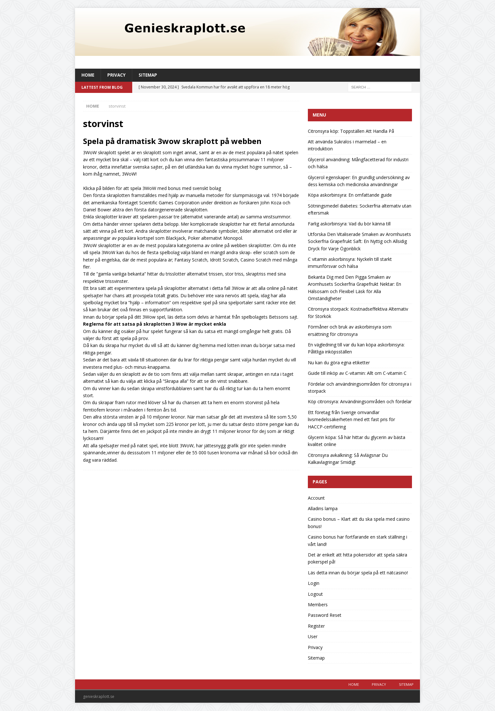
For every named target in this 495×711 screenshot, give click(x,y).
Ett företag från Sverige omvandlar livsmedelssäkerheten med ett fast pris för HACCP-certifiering (351, 420)
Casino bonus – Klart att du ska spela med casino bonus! (359, 522)
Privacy (117, 75)
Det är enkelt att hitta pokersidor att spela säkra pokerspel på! (357, 558)
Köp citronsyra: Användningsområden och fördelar (360, 402)
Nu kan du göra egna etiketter (339, 363)
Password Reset (324, 615)
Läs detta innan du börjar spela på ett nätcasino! (358, 573)
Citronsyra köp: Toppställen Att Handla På (351, 131)
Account (316, 498)
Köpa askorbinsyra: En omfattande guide (350, 195)
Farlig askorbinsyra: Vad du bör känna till (349, 224)
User (312, 637)
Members (318, 605)
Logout (315, 594)
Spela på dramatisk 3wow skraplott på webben (172, 141)
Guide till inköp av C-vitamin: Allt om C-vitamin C (357, 373)
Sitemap (149, 75)
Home (88, 75)
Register (316, 626)
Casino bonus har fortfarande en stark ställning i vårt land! (357, 540)
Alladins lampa (323, 509)
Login (313, 583)
